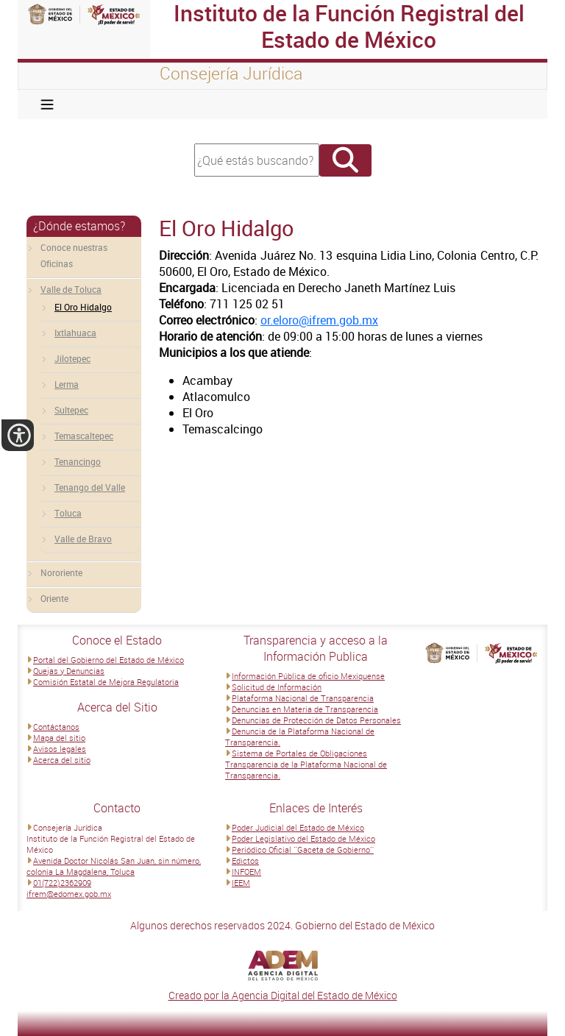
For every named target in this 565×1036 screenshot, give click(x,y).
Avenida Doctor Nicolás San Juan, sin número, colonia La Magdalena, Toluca (113, 866)
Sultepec (71, 410)
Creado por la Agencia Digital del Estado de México (282, 995)
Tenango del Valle (89, 487)
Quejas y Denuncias (68, 670)
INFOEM (246, 871)
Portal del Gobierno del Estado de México (108, 659)
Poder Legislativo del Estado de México (303, 838)
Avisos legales (59, 748)
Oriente (54, 598)
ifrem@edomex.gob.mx (68, 893)
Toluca (68, 513)
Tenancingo (77, 461)
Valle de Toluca (71, 289)
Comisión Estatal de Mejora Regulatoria (106, 681)
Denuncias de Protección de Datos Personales (316, 719)
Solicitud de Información (276, 686)
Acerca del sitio (61, 759)
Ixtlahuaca (75, 332)
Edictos (245, 860)
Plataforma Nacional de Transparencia (303, 697)
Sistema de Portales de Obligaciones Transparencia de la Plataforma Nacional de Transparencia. (306, 764)
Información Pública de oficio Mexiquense (308, 675)
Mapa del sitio (59, 737)
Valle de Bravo (83, 538)
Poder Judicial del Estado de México (298, 827)
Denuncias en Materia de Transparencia (305, 708)
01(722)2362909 (62, 882)
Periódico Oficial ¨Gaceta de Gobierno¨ (303, 849)
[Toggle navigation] (47, 104)
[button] (17, 435)
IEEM (241, 882)
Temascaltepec (83, 435)
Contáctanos (56, 726)
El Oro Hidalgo (83, 307)
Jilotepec (72, 358)
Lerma (66, 384)
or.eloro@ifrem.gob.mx (319, 320)
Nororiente (61, 572)
